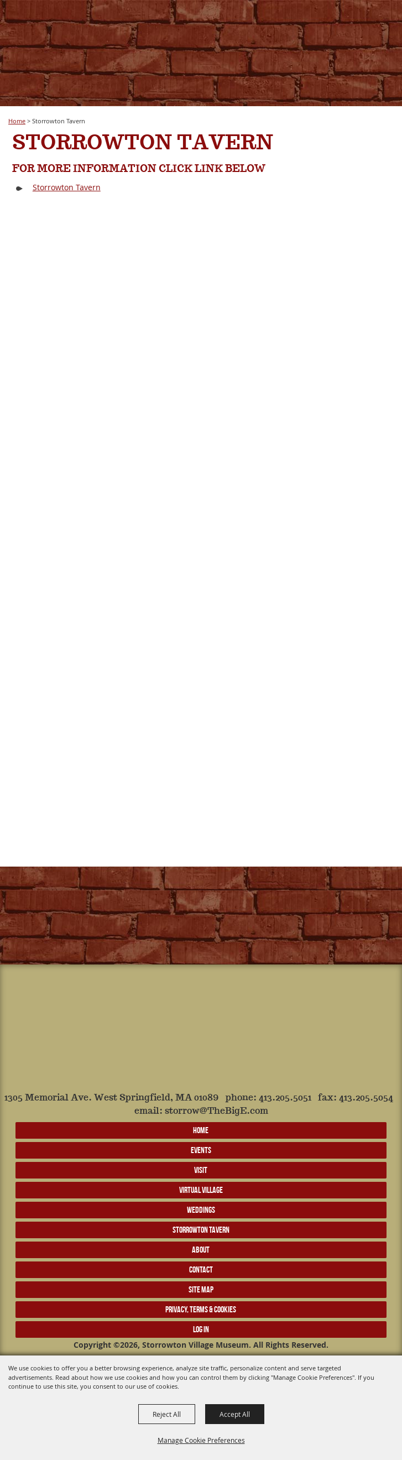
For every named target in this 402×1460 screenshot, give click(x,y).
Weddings (201, 1209)
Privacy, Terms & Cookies (200, 1309)
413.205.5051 (285, 1098)
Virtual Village (201, 1190)
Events (201, 1150)
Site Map (201, 1289)
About (201, 1249)
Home (16, 121)
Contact (201, 1269)
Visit (200, 1170)
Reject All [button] (167, 1414)
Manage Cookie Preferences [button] (201, 1440)
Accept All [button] (235, 1414)
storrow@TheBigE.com (216, 1111)
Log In (201, 1329)
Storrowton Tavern (67, 187)
